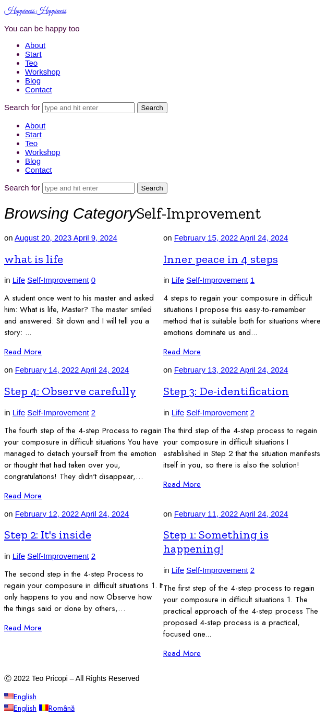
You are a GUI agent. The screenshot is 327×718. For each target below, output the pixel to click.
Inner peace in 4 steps (220, 259)
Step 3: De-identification (226, 391)
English (20, 696)
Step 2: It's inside (47, 535)
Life (19, 280)
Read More (23, 351)
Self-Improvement (58, 280)
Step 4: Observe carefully (70, 391)
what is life (33, 259)
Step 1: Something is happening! (216, 542)
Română (57, 708)
